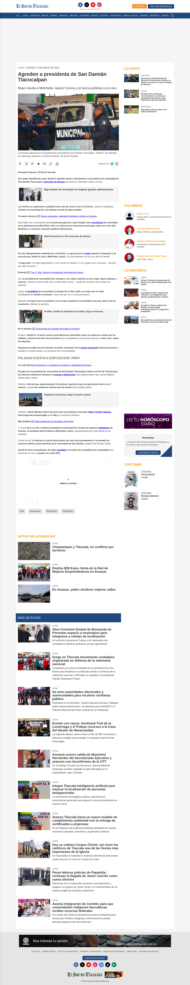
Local (25, 15)
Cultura (104, 15)
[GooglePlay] (114, 964)
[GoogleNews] (101, 964)
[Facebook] (80, 4)
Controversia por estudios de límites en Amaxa (57, 328)
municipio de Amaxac (54, 182)
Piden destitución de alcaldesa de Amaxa (53, 421)
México (45, 15)
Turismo (144, 15)
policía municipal (89, 347)
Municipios (52, 511)
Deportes (154, 15)
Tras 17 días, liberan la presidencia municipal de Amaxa (56, 272)
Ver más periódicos (161, 6)
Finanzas (63, 15)
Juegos (164, 15)
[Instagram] (99, 4)
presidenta (97, 222)
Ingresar (139, 6)
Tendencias (115, 15)
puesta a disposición (64, 374)
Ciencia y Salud (130, 15)
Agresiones (35, 511)
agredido (61, 450)
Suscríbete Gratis (148, 452)
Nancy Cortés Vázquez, (99, 412)
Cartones (84, 15)
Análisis (74, 15)
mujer (88, 253)
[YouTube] (93, 4)
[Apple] (107, 964)
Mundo (54, 15)
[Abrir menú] (18, 15)
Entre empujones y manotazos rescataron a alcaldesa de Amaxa (60, 365)
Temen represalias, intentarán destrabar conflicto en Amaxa (68, 216)
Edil (22, 511)
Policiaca (35, 15)
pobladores (104, 428)
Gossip (94, 15)
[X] (86, 4)
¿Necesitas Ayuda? (95, 958)
